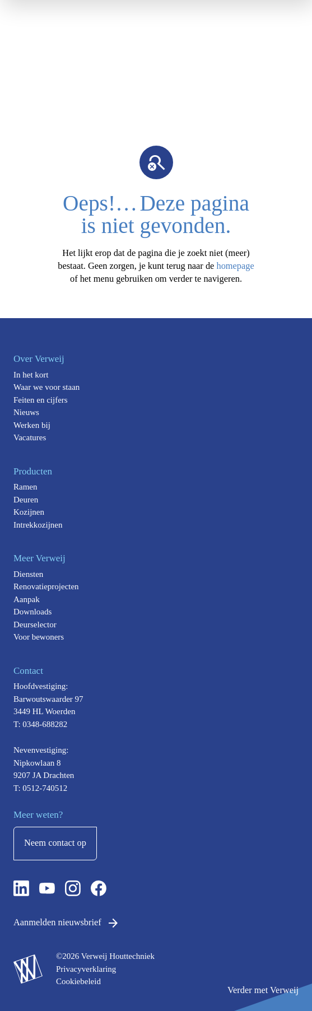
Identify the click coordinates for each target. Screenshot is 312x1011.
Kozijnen (28, 511)
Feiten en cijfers (40, 399)
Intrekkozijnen (37, 524)
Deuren (25, 499)
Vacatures (29, 437)
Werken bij (31, 425)
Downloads (32, 611)
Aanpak (26, 599)
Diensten (28, 574)
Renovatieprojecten (46, 586)
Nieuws (26, 412)
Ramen (25, 486)
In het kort (30, 374)
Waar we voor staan (46, 387)
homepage (235, 265)
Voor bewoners (38, 636)
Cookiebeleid (78, 981)
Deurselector (35, 624)
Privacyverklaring (86, 969)
